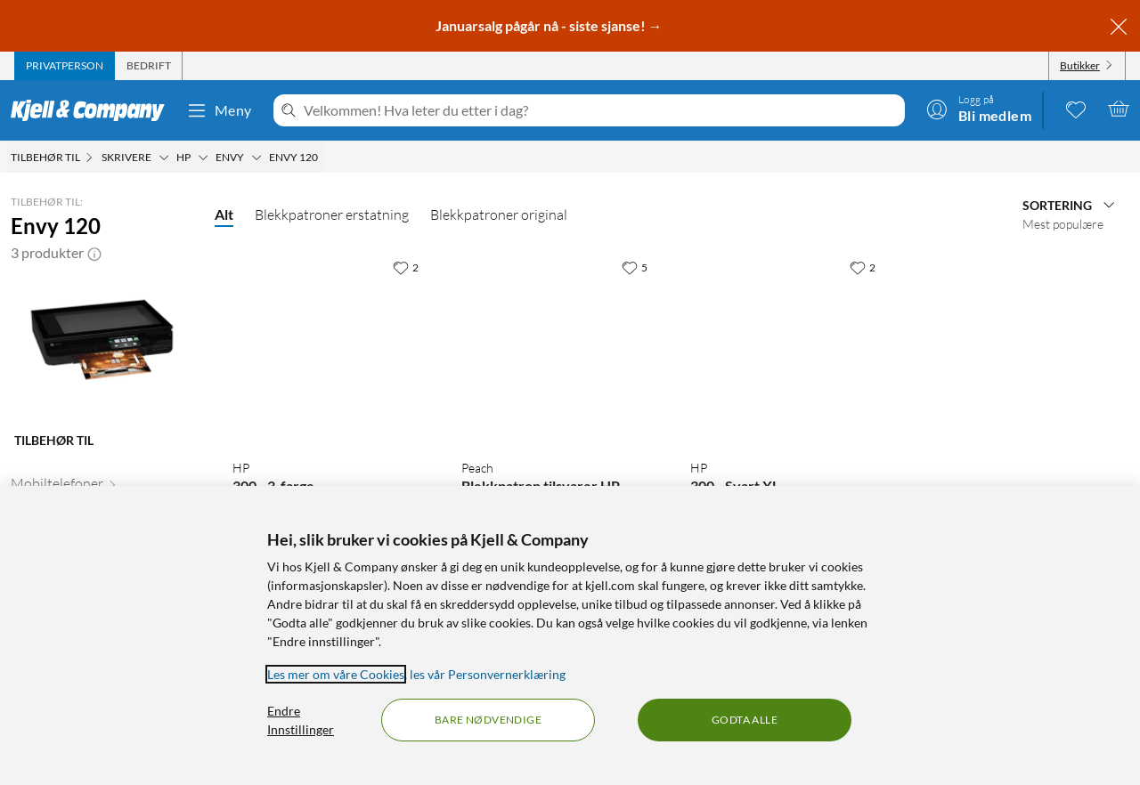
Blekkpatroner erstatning (332, 214)
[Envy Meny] (256, 157)
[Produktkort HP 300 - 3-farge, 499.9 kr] (329, 347)
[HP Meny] (203, 157)
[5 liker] (634, 267)
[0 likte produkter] (1075, 108)
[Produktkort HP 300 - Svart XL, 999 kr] (787, 347)
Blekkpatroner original (498, 214)
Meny (219, 110)
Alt (224, 214)
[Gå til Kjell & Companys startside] (93, 110)
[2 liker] (406, 267)
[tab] (64, 66)
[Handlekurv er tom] (1118, 108)
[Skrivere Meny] (164, 157)
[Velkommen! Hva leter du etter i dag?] (601, 110)
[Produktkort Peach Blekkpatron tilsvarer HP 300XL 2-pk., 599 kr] (558, 347)
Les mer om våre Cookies (335, 674)
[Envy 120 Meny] (323, 157)
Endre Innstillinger (300, 720)
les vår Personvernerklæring (488, 674)
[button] (94, 252)
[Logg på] (978, 108)
